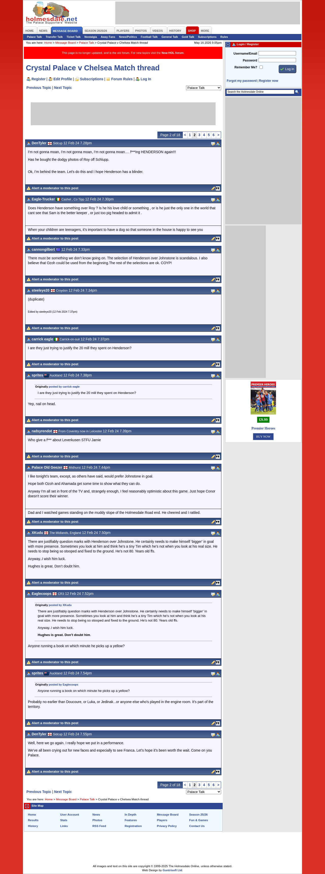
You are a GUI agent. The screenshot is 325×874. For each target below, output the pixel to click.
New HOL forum (172, 52)
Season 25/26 (198, 814)
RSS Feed (99, 826)
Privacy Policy (167, 826)
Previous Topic (38, 88)
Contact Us (197, 826)
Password (250, 60)
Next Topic (63, 88)
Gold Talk (188, 36)
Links (64, 826)
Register (38, 79)
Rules (224, 36)
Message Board (65, 42)
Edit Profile (63, 79)
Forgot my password (242, 81)
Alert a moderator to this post (55, 188)
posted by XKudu (60, 605)
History (33, 826)
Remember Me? (246, 67)
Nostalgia (91, 36)
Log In (146, 79)
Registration (133, 826)
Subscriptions (207, 36)
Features (131, 820)
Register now (268, 81)
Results (33, 820)
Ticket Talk (74, 36)
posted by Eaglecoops (63, 684)
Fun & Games (198, 820)
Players (162, 820)
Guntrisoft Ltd (172, 870)
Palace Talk (34, 36)
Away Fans (108, 36)
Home (48, 42)
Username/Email (245, 53)
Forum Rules (122, 79)
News (96, 814)
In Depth (130, 814)
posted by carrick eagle (64, 386)
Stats (63, 820)
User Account (69, 814)
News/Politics (128, 36)
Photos (97, 820)
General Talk (169, 36)
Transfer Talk (54, 36)
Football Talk (149, 36)
